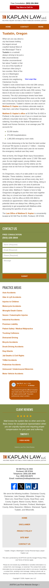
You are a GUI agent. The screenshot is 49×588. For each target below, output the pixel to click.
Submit (24, 276)
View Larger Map (30, 79)
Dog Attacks (7, 351)
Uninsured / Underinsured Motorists (17, 369)
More (40, 27)
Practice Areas (11, 287)
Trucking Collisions (10, 333)
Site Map (24, 538)
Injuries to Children (10, 302)
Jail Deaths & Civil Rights (13, 356)
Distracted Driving (10, 338)
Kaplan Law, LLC (30, 578)
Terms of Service (23, 560)
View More (24, 440)
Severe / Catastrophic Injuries (15, 315)
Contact (24, 27)
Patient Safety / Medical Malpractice (17, 329)
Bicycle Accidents (10, 342)
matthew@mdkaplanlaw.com (27, 478)
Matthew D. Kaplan (10, 106)
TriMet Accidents (9, 360)
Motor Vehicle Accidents (12, 374)
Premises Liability (10, 324)
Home (8, 27)
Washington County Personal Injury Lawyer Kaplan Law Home (24, 18)
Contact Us (9, 229)
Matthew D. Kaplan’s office (13, 113)
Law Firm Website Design (23, 585)
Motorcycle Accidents (11, 306)
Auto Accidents (9, 293)
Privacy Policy (24, 531)
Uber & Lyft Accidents (11, 297)
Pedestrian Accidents (11, 365)
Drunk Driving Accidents (12, 347)
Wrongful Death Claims (12, 311)
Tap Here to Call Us (24, 7)
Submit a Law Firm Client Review (24, 447)
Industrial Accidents (11, 320)
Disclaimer (24, 524)
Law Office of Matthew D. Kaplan (20, 213)
